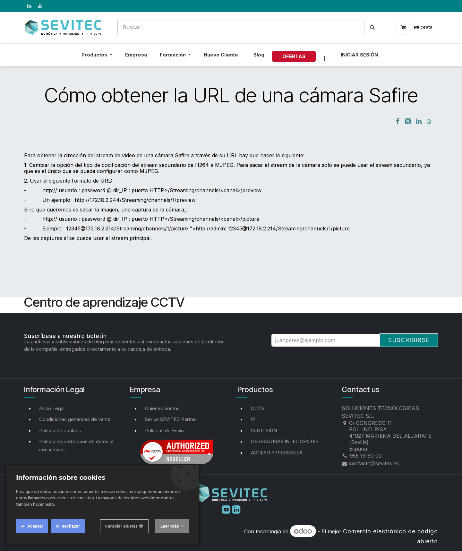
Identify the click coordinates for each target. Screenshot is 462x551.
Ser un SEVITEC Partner (171, 419)
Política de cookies (60, 430)
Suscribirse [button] (408, 340)
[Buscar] (372, 27)
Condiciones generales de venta (74, 419)
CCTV (257, 408)
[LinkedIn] (29, 6)
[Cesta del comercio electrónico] (414, 27)
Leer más (169, 526)
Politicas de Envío (164, 430)
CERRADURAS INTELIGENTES (285, 441)
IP (253, 419)
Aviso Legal (51, 408)
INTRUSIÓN (264, 430)
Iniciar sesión (359, 55)
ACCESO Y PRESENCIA (277, 453)
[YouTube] (40, 6)
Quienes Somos (162, 408)
